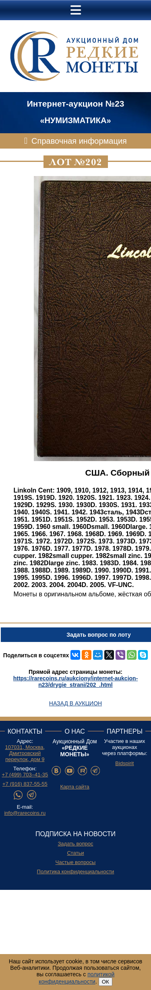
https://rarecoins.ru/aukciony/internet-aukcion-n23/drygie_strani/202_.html (75, 681)
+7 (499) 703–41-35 (25, 775)
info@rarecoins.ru (25, 813)
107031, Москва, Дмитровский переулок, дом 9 (25, 753)
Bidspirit (124, 763)
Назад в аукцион (75, 703)
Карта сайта (74, 787)
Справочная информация (79, 140)
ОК (105, 982)
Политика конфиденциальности (75, 871)
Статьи (75, 853)
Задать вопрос (75, 844)
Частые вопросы (76, 862)
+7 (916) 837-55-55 (25, 784)
